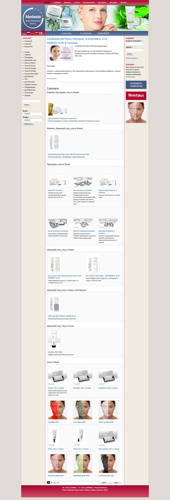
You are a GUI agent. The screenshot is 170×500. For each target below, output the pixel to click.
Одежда (27, 95)
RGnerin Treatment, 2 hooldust (84, 231)
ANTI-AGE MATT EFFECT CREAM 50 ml (62, 316)
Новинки (27, 55)
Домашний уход (30, 60)
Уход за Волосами (31, 74)
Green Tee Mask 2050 (106, 422)
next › (104, 483)
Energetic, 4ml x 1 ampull (82, 388)
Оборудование (29, 87)
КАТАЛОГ (27, 38)
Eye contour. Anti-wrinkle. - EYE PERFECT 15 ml (103, 276)
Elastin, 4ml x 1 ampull (56, 388)
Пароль (129, 47)
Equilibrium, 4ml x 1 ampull (108, 388)
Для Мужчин (29, 76)
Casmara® (28, 41)
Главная (47, 2)
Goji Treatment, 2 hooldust (82, 190)
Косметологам (88, 2)
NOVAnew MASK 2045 (55, 475)
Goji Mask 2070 (53, 422)
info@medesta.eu (100, 488)
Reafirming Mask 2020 (106, 475)
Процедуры (28, 57)
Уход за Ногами (30, 71)
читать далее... (52, 78)
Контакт (123, 2)
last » (116, 483)
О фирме (57, 2)
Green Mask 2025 (79, 422)
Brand (25, 111)
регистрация (130, 77)
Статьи (77, 2)
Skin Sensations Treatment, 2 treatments (62, 118)
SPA (25, 79)
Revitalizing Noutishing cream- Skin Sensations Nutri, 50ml (68, 154)
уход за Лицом (29, 63)
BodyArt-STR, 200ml (55, 352)
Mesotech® (28, 47)
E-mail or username (134, 41)
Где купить (102, 2)
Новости (67, 2)
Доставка (113, 2)
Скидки (27, 52)
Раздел (26, 117)
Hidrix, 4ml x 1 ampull (55, 449)
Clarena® (27, 44)
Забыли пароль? (132, 58)
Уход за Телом (29, 66)
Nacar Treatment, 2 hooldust (58, 231)
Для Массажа (29, 82)
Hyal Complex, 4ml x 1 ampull (109, 449)
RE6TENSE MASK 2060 (81, 475)
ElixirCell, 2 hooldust (55, 190)
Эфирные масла (30, 84)
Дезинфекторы (29, 90)
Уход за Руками (30, 68)
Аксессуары (28, 93)
